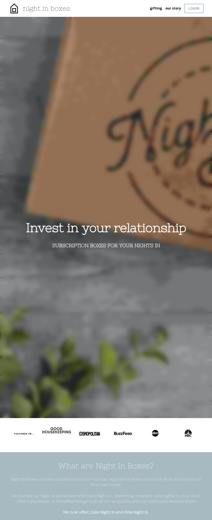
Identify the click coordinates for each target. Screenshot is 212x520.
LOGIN (193, 8)
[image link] (14, 8)
